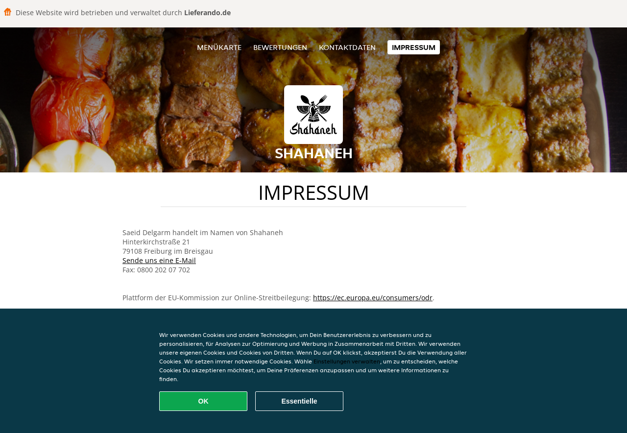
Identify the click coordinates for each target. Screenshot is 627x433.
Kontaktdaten (347, 47)
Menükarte (219, 47)
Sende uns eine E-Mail (159, 260)
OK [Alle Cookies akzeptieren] (203, 401)
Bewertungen (280, 47)
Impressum (413, 47)
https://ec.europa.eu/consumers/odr (373, 297)
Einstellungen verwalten (347, 361)
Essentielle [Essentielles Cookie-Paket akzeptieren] (299, 401)
